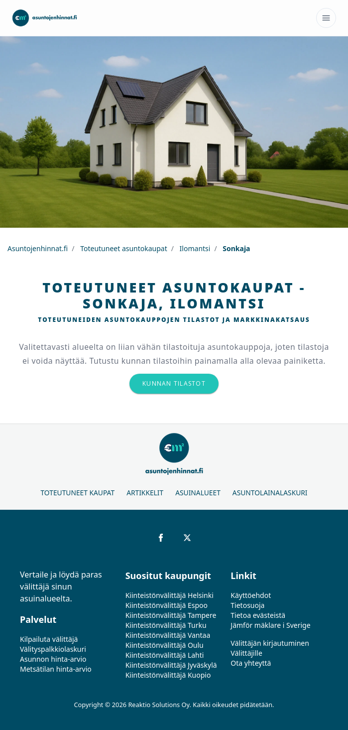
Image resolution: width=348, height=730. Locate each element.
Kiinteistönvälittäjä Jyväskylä (171, 665)
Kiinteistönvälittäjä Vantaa (168, 635)
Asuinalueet (198, 492)
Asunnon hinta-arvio (53, 659)
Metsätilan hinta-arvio (56, 669)
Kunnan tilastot (174, 383)
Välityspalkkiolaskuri (53, 649)
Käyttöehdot (251, 595)
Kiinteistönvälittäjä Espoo (166, 605)
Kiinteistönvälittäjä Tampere (171, 615)
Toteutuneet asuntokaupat (123, 248)
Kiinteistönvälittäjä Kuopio (168, 675)
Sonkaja (235, 248)
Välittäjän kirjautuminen (270, 643)
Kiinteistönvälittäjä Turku (166, 625)
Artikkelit (144, 492)
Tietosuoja (247, 605)
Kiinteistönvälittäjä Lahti (164, 655)
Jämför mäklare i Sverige (270, 625)
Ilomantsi (194, 248)
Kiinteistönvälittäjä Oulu (164, 645)
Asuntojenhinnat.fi (37, 248)
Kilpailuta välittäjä (49, 639)
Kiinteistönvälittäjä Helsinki (169, 595)
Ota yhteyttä (251, 663)
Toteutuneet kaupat (77, 492)
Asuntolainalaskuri (270, 492)
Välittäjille (246, 653)
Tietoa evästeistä (258, 615)
